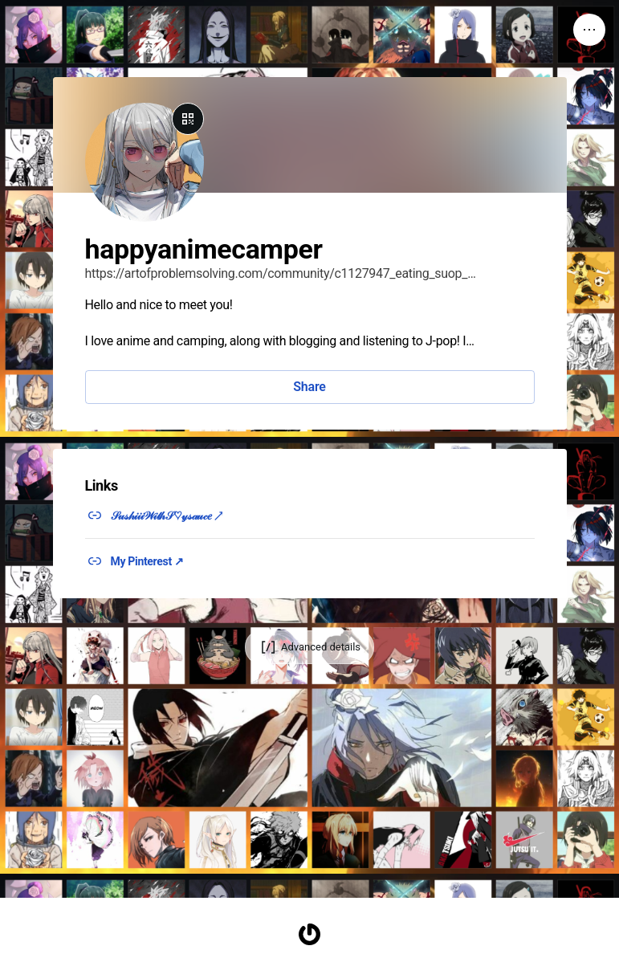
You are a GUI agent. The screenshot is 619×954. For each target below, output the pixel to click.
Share (309, 386)
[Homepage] (310, 934)
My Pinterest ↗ (147, 561)
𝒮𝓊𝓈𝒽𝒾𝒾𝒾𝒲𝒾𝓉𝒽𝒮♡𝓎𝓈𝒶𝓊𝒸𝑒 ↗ (167, 515)
